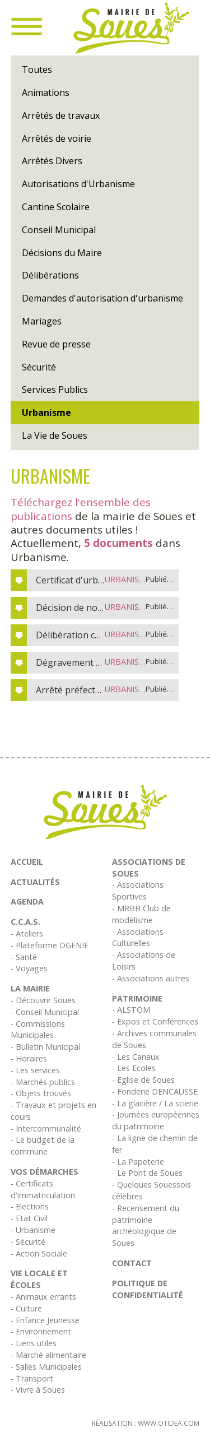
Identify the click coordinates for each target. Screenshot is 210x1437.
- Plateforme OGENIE (49, 945)
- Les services (35, 1070)
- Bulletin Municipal (45, 1046)
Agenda (27, 901)
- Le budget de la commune (42, 1145)
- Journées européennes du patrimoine (155, 1120)
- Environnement (41, 1331)
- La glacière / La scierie (155, 1103)
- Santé (24, 957)
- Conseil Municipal (45, 1012)
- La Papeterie (138, 1161)
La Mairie (30, 988)
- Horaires (29, 1058)
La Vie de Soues (54, 435)
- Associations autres (150, 978)
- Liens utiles (34, 1343)
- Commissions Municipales (38, 1029)
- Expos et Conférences (155, 1021)
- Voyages (29, 968)
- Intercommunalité (46, 1128)
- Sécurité (28, 1241)
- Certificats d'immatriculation (43, 1189)
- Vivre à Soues (38, 1389)
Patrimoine (137, 998)
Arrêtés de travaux (61, 115)
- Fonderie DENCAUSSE (155, 1091)
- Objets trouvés (41, 1093)
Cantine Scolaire (56, 207)
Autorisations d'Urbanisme (78, 184)
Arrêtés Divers (52, 161)
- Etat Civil (29, 1218)
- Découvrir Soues (43, 1000)
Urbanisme (46, 412)
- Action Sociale (39, 1253)
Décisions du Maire (62, 253)
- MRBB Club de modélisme (141, 914)
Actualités (35, 882)
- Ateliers (27, 933)
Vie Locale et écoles (39, 1279)
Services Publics (55, 389)
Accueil (27, 861)
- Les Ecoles (134, 1068)
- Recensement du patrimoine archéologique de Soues (145, 1225)
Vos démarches (44, 1171)
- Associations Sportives (138, 890)
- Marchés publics (43, 1082)
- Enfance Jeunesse (45, 1320)
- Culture (26, 1308)
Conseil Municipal (59, 230)
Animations (45, 92)
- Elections (30, 1206)
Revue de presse (56, 344)
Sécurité (39, 367)
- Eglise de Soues (143, 1079)
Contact (132, 1263)
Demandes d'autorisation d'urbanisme (102, 298)
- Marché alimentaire (48, 1355)
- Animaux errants (43, 1296)
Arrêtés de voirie (56, 138)
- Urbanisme (33, 1230)
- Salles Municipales (46, 1366)
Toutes (37, 69)
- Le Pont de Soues (147, 1172)
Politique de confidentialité (147, 1289)
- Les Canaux (136, 1056)
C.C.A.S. (25, 921)
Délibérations (50, 275)
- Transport (32, 1378)
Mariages (42, 321)
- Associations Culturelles (138, 937)
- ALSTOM (131, 1009)
